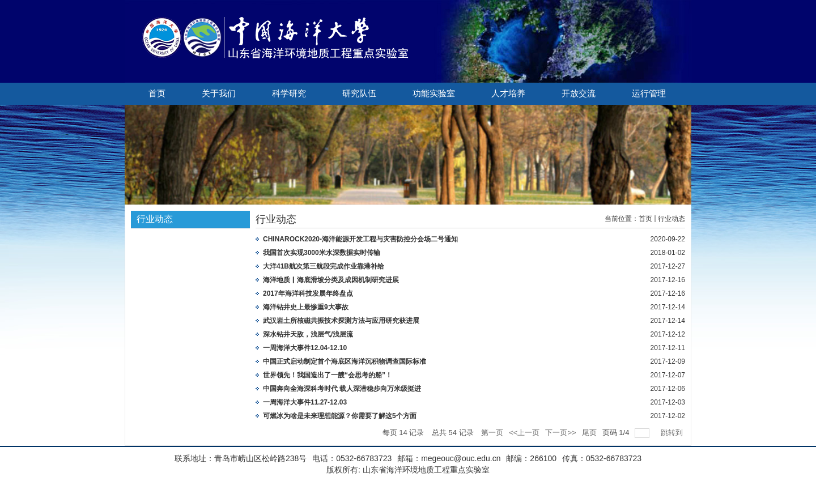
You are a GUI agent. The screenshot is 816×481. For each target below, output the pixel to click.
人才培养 (508, 93)
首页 (156, 93)
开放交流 (579, 93)
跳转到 (673, 432)
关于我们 (219, 93)
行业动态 (671, 219)
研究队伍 (359, 93)
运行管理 (649, 93)
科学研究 (289, 93)
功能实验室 (434, 93)
